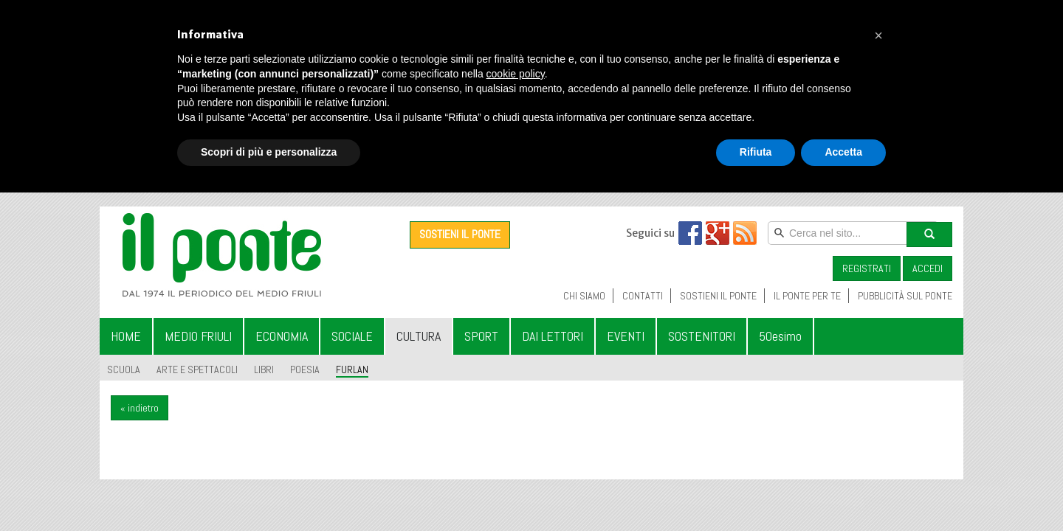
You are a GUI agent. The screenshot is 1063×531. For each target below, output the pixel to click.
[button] (878, 35)
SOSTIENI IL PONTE (459, 234)
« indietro (139, 407)
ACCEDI (927, 268)
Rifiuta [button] (756, 152)
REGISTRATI (866, 268)
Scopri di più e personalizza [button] (269, 152)
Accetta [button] (843, 152)
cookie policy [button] (515, 74)
